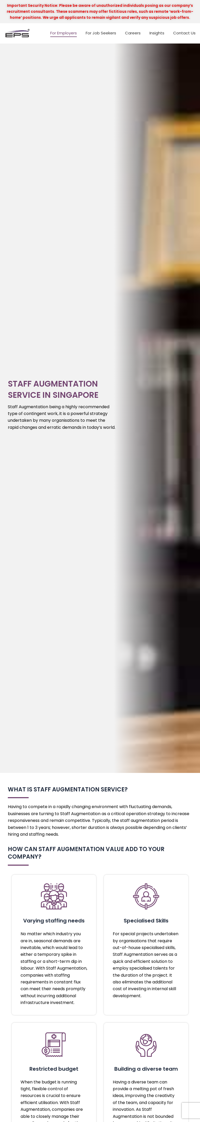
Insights (156, 33)
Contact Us (184, 33)
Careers (133, 33)
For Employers (63, 33)
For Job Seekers (101, 33)
